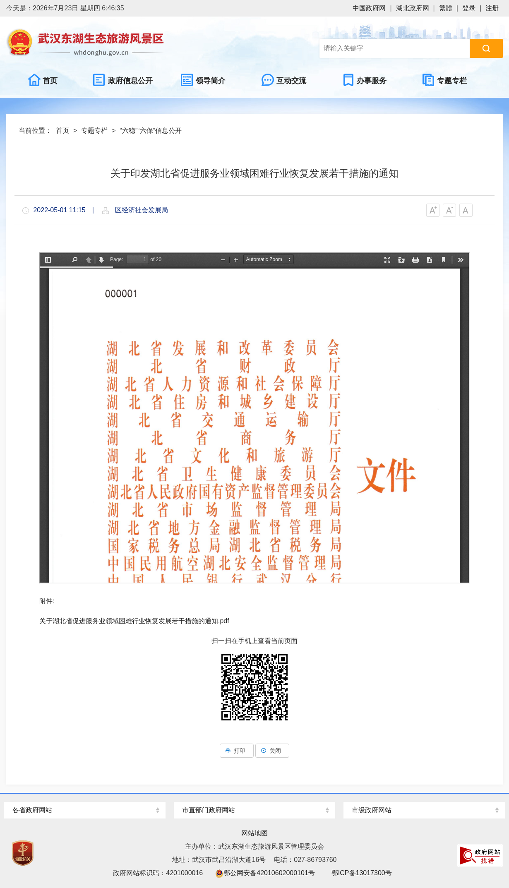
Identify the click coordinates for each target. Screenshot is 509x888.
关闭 (272, 750)
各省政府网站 (32, 810)
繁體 (445, 8)
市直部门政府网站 (208, 810)
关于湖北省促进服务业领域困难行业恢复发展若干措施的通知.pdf (134, 620)
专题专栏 (94, 130)
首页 (62, 130)
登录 (468, 8)
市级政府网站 (371, 810)
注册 (492, 8)
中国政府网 (369, 8)
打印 (236, 750)
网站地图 (254, 833)
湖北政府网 (412, 8)
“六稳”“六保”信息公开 (151, 130)
